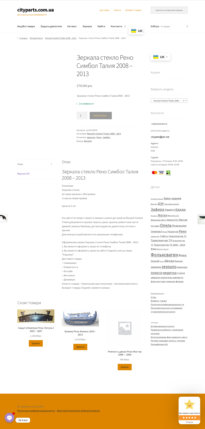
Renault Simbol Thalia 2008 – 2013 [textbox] (168, 100)
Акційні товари (26, 26)
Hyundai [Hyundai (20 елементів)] (154, 199)
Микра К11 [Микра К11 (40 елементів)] (172, 220)
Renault (88, 141)
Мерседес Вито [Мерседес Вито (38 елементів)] (159, 220)
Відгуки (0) (23, 173)
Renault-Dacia (36, 38)
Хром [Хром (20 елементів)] (162, 261)
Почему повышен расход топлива (168, 340)
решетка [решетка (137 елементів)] (169, 272)
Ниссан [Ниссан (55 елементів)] (183, 220)
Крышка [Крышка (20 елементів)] (154, 216)
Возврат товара (133, 10)
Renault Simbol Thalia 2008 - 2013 (60, 38)
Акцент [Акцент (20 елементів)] (160, 199)
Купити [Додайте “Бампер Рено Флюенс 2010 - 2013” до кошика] (80, 346)
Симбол (106, 137)
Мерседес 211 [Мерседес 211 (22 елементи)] (173, 215)
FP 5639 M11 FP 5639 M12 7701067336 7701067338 (79, 214)
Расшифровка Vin (159, 344)
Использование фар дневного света (169, 337)
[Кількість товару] (82, 115)
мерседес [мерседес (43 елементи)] (182, 267)
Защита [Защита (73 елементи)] (170, 209)
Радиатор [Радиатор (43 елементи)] (173, 231)
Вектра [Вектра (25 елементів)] (154, 204)
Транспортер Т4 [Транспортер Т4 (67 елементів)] (161, 240)
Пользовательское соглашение (166, 308)
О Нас (153, 297)
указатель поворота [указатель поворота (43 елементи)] (171, 277)
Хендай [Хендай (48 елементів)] (155, 261)
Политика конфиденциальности (167, 304)
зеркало (91, 137)
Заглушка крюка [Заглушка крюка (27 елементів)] (171, 204)
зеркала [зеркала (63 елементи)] (156, 267)
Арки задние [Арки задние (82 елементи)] (172, 198)
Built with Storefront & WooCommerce (78, 410)
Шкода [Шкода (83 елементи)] (169, 261)
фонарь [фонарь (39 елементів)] (180, 281)
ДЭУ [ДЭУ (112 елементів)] (161, 203)
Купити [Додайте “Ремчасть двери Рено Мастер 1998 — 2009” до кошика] (124, 367)
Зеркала (87, 26)
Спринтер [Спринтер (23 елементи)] (155, 236)
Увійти (101, 26)
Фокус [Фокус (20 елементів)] (165, 249)
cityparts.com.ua (35, 10)
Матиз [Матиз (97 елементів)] (162, 215)
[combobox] (169, 100)
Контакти (116, 26)
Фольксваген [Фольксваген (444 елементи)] (164, 255)
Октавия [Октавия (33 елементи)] (155, 226)
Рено (98, 137)
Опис (20, 164)
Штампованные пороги (162, 326)
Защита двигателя (51, 26)
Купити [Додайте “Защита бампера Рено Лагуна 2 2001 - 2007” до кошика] (36, 343)
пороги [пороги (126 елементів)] (156, 273)
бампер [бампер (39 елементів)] (179, 261)
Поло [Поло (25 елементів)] (165, 232)
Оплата (117, 10)
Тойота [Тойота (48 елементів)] (164, 236)
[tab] (35, 164)
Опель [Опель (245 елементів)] (166, 225)
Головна (23, 38)
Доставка (104, 10)
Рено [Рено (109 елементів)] (182, 231)
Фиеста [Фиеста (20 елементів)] (160, 249)
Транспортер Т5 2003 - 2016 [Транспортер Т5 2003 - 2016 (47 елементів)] (169, 244)
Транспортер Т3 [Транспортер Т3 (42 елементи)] (177, 236)
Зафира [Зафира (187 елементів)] (157, 209)
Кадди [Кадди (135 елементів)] (180, 209)
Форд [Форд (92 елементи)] (182, 255)
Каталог (72, 26)
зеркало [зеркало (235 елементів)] (168, 266)
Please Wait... (100, 115)
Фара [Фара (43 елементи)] (153, 248)
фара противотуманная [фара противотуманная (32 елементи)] (163, 281)
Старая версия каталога (163, 311)
